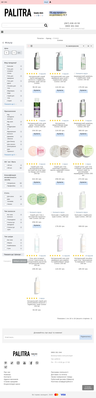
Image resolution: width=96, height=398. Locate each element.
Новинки (7, 374)
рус (5, 2)
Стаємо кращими (88, 387)
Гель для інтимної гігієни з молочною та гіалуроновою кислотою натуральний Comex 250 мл (37, 261)
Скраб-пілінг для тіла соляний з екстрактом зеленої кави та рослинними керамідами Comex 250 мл (83, 171)
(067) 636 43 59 (72, 23)
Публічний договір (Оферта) (62, 379)
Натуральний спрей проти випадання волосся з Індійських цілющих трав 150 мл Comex (37, 80)
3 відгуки (65, 74)
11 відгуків (66, 256)
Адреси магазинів (11, 379)
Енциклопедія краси (12, 384)
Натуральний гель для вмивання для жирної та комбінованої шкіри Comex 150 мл (60, 260)
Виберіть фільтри (20, 261)
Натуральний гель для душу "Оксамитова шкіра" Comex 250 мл (37, 125)
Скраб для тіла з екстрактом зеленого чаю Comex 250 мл (36, 216)
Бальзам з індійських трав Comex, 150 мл (60, 215)
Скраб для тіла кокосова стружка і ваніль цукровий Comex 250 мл (60, 169)
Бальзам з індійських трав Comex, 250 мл (83, 215)
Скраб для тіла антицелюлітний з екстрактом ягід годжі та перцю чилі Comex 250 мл (37, 170)
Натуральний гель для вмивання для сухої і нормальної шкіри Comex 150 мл (60, 79)
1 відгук (65, 164)
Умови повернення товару (61, 377)
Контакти (7, 377)
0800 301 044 (72, 26)
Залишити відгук (81, 73)
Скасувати (7, 261)
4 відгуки (65, 120)
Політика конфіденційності (62, 381)
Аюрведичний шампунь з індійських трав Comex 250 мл (83, 125)
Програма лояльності (59, 372)
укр (2, 2)
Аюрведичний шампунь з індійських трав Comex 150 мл (83, 77)
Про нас (7, 372)
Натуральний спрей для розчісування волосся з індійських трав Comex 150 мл (37, 303)
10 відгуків (89, 256)
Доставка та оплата (59, 374)
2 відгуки (42, 120)
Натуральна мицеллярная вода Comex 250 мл (60, 125)
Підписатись (86, 336)
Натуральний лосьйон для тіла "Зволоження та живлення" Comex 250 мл (83, 260)
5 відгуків (42, 74)
